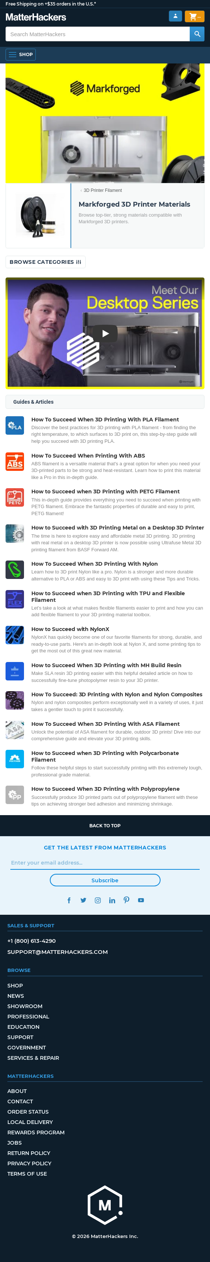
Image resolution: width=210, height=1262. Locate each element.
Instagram (98, 900)
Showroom (24, 1006)
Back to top (105, 825)
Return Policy (28, 1153)
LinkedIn (112, 900)
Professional (28, 1016)
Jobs (14, 1142)
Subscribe (105, 880)
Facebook (69, 900)
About (17, 1091)
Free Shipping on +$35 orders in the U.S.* (51, 4)
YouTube (141, 900)
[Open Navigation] (21, 55)
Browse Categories (46, 262)
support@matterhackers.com (57, 951)
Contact (20, 1101)
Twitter (83, 900)
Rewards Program (36, 1132)
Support (20, 1037)
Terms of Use (27, 1173)
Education (23, 1027)
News (15, 996)
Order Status (28, 1111)
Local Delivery (30, 1122)
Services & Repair (33, 1058)
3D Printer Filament (103, 190)
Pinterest (126, 900)
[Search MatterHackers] (197, 34)
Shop (15, 985)
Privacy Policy (29, 1163)
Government (26, 1047)
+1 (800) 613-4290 (31, 940)
